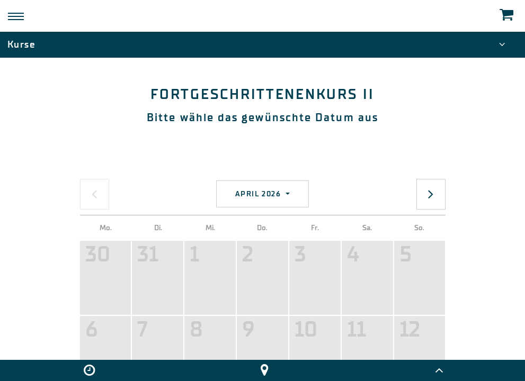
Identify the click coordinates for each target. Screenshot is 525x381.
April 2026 (259, 193)
